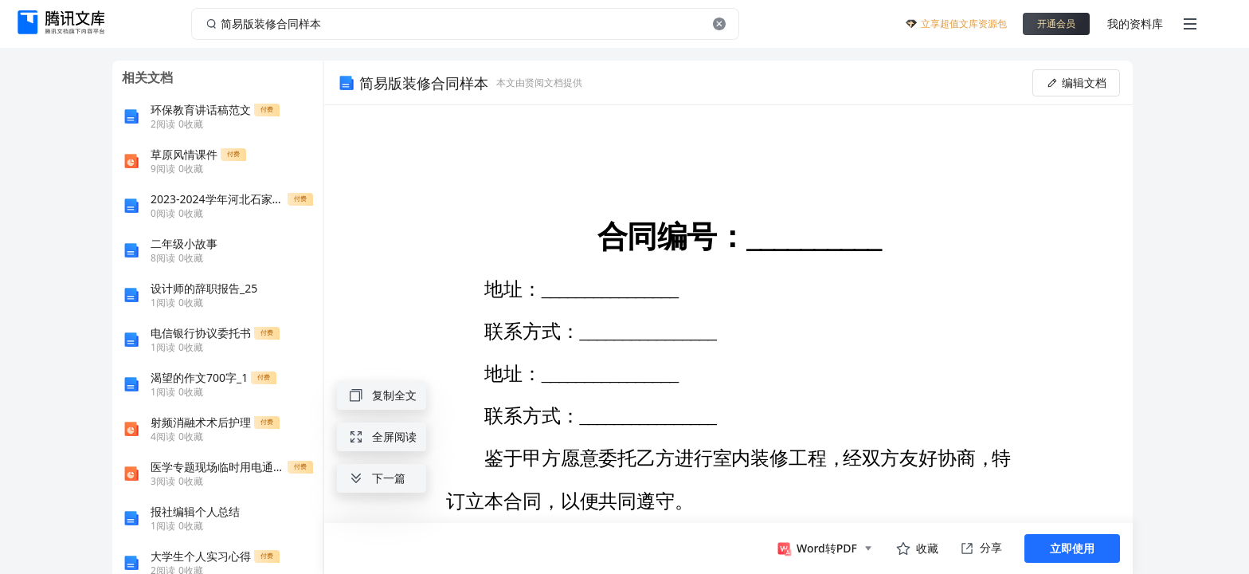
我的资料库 (1135, 23)
